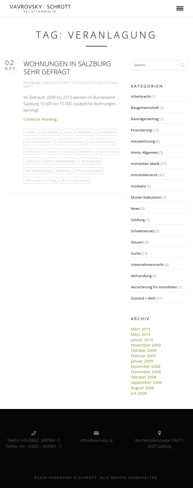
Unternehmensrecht (147, 264)
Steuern (137, 242)
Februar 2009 (143, 355)
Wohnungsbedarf (89, 170)
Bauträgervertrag (145, 118)
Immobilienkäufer (38, 142)
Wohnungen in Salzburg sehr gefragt (67, 67)
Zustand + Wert (143, 298)
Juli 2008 (139, 393)
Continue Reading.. (41, 119)
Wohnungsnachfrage (40, 180)
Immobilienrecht (101, 142)
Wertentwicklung (37, 170)
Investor (52, 151)
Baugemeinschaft (145, 107)
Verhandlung (141, 275)
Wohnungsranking (75, 180)
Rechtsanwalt (108, 151)
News (135, 208)
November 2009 (146, 345)
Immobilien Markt (145, 163)
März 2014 (140, 334)
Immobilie (84, 132)
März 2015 (140, 329)
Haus (68, 132)
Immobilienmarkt (70, 142)
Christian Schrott (56, 83)
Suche (96, 83)
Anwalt (30, 132)
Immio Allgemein (144, 152)
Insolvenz (138, 186)
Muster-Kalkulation (146, 197)
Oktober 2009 (143, 350)
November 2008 (146, 371)
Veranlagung (90, 161)
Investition (33, 151)
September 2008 (146, 382)
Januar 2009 (142, 361)
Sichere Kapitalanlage (60, 161)
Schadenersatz (143, 231)
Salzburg (82, 83)
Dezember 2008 (145, 366)
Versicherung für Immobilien (154, 287)
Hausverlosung (143, 141)
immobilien (106, 132)
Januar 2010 (142, 339)
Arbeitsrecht (141, 96)
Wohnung (63, 170)
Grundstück (49, 132)
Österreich (84, 151)
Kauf (67, 151)
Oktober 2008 (143, 377)
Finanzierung (141, 130)
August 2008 (142, 387)
